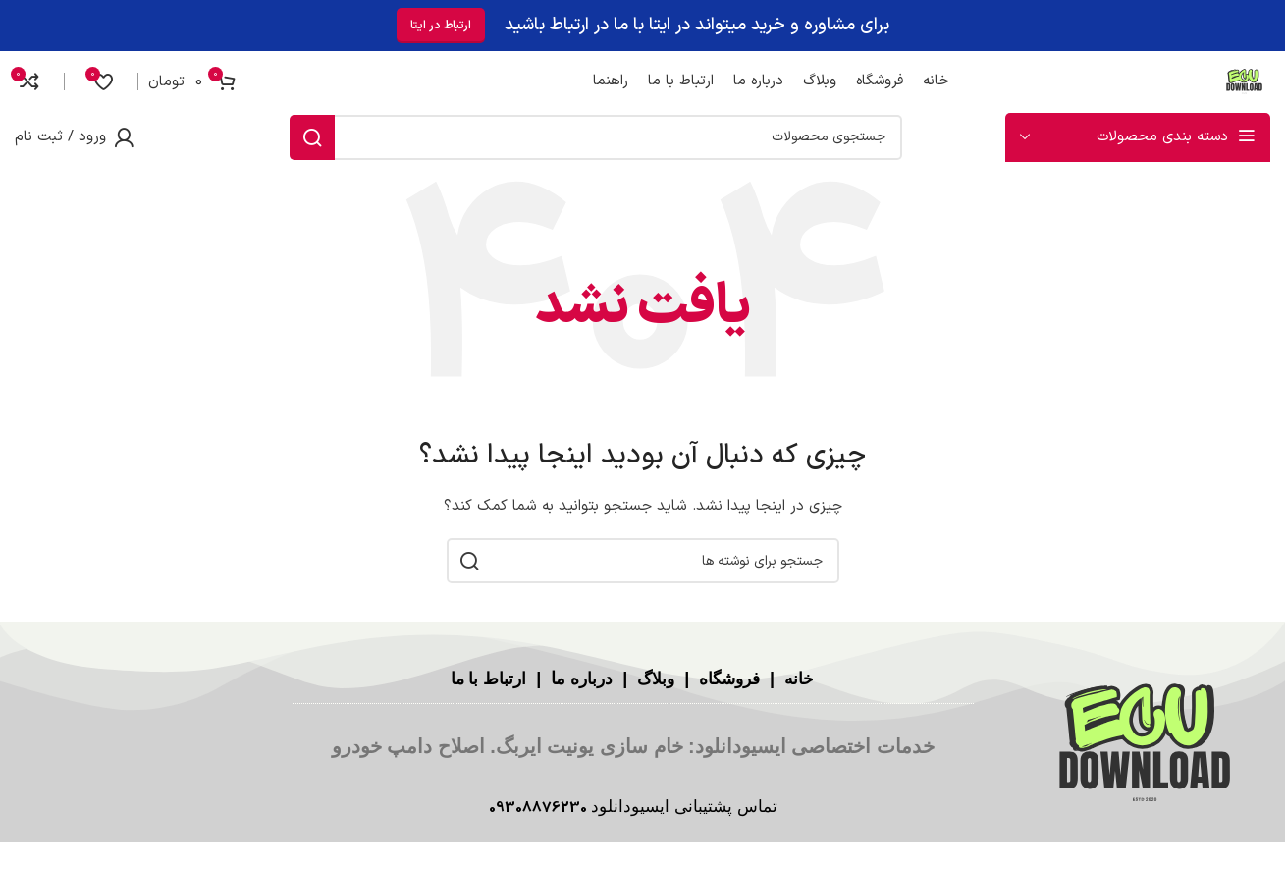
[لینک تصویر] (1144, 744)
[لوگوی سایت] (1240, 77)
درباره (588, 678)
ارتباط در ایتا (440, 21)
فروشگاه (730, 678)
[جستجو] (596, 136)
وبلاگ (652, 678)
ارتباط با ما (482, 678)
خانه (803, 678)
